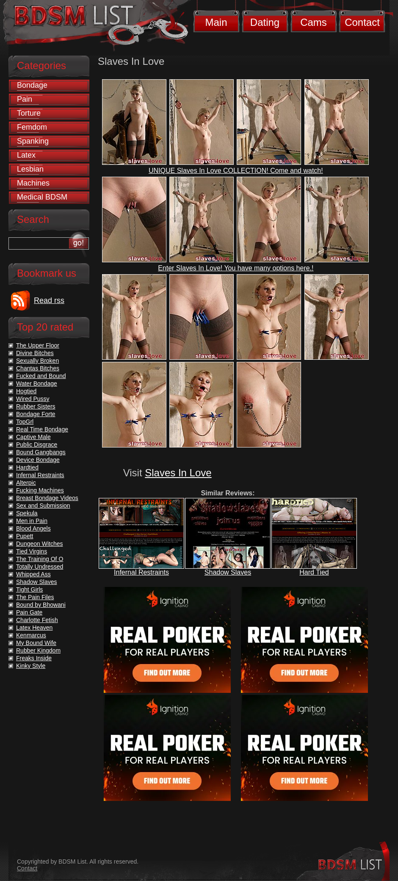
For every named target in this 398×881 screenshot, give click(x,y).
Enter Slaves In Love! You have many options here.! (235, 268)
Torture (29, 113)
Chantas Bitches (37, 368)
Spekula (27, 513)
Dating (264, 22)
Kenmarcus (31, 635)
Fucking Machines (40, 490)
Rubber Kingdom (38, 650)
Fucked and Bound (41, 375)
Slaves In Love (178, 472)
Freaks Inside (34, 658)
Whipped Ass (33, 574)
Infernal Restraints (141, 572)
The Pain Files (35, 597)
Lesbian (30, 169)
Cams (313, 22)
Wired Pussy (33, 398)
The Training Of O (39, 559)
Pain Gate (29, 612)
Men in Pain (31, 520)
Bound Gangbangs (41, 452)
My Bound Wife (36, 642)
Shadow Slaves (228, 572)
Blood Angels (33, 528)
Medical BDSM (42, 197)
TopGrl (24, 421)
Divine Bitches (35, 353)
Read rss (49, 300)
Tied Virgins (31, 551)
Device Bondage (38, 459)
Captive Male (33, 437)
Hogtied (26, 391)
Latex (26, 155)
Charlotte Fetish (37, 620)
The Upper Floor (37, 345)
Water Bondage (36, 383)
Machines (33, 183)
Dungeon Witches (39, 543)
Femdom (32, 127)
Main (216, 22)
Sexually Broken (37, 360)
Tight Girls (29, 589)
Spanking (33, 141)
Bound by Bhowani (41, 604)
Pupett (24, 536)
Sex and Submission (43, 505)
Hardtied (27, 467)
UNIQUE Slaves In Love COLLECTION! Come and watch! (236, 170)
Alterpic (26, 482)
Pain (24, 99)
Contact (362, 22)
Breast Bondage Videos (47, 498)
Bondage (32, 85)
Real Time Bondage (42, 429)
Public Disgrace (36, 444)
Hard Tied (314, 572)
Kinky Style (30, 665)
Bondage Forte (35, 414)
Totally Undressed (39, 566)
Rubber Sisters (35, 406)
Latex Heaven (34, 627)
